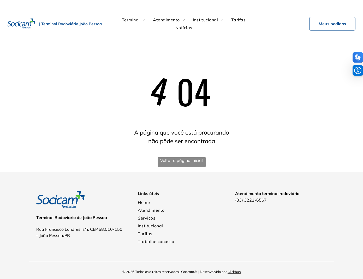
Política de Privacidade (181, 268)
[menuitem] (133, 7)
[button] (358, 70)
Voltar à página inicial (181, 147)
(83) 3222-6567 (251, 187)
